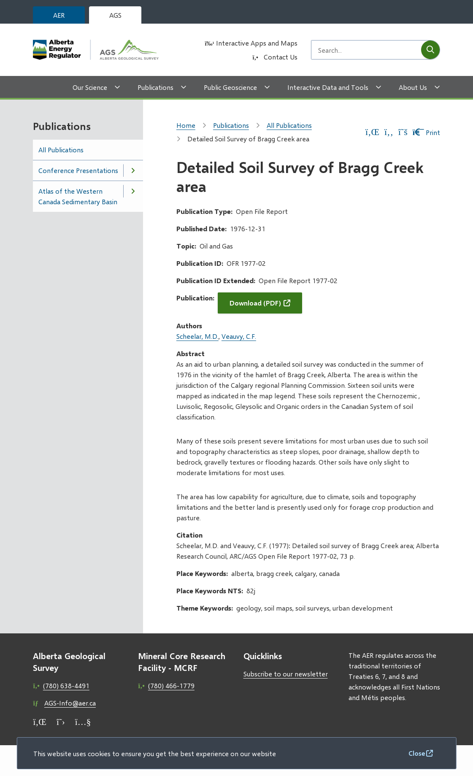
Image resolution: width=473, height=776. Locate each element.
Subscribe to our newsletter (285, 674)
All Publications (61, 150)
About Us (413, 87)
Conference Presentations (78, 170)
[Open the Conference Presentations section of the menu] (132, 170)
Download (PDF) (255, 303)
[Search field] (366, 50)
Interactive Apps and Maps (256, 43)
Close (416, 753)
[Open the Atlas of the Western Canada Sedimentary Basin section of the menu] (132, 191)
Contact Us (280, 57)
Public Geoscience (230, 87)
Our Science (90, 87)
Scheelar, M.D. (197, 336)
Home (185, 125)
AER (59, 15)
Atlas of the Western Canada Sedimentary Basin (77, 196)
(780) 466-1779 (171, 685)
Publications (155, 87)
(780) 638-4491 (66, 685)
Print (426, 132)
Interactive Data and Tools (327, 87)
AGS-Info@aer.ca (70, 703)
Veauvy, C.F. (239, 336)
